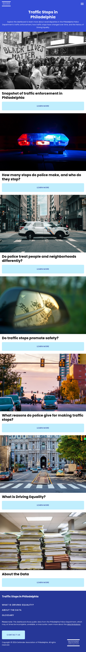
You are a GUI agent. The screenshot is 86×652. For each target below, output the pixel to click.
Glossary (8, 615)
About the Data (12, 609)
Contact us (13, 634)
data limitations (73, 624)
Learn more (43, 106)
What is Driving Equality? (18, 604)
